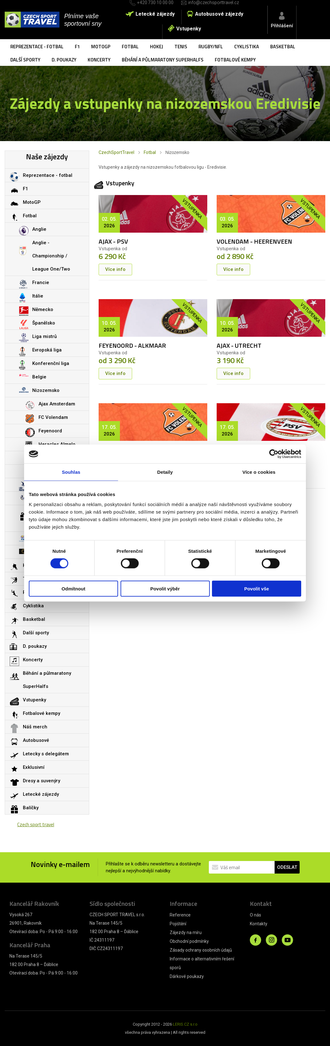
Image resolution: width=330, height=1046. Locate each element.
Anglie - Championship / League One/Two (51, 256)
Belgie (39, 377)
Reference (180, 914)
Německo (42, 309)
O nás (255, 914)
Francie (40, 282)
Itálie (37, 296)
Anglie (39, 229)
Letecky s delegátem (46, 754)
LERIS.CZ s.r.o (185, 1024)
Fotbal (130, 46)
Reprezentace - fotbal (37, 46)
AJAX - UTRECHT (239, 345)
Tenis (180, 46)
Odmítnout (73, 588)
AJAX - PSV (113, 241)
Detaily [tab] (165, 472)
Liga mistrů (44, 336)
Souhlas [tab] (71, 472)
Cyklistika (246, 46)
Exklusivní (33, 767)
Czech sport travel (35, 824)
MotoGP (101, 46)
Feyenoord (50, 431)
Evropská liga (47, 350)
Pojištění (178, 923)
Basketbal (282, 46)
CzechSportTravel (116, 152)
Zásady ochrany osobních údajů (201, 950)
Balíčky (31, 808)
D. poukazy (64, 59)
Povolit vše (256, 588)
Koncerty (99, 59)
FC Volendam (53, 417)
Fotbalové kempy (235, 59)
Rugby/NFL (211, 46)
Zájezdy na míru (186, 932)
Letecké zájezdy (155, 14)
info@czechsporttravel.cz (213, 2)
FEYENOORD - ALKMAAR (132, 345)
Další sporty (25, 59)
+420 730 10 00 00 (155, 2)
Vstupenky (188, 29)
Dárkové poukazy (187, 976)
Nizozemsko (45, 390)
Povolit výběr (165, 588)
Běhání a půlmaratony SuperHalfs (163, 59)
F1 (77, 46)
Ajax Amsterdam (57, 404)
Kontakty (258, 923)
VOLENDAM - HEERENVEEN (254, 241)
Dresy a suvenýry (41, 781)
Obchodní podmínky (189, 941)
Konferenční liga (50, 363)
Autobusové (36, 740)
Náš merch (35, 727)
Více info (115, 269)
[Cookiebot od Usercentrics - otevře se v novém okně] (273, 454)
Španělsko (43, 323)
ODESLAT (287, 867)
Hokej (156, 46)
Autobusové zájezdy (219, 14)
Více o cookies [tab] (259, 472)
